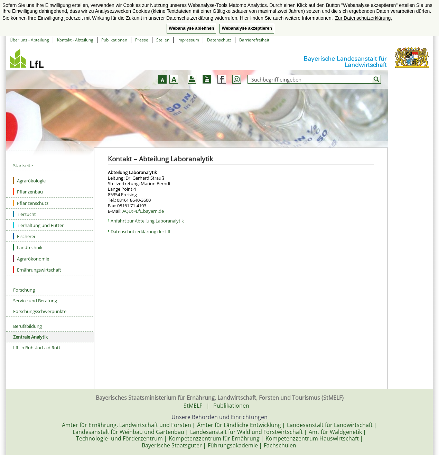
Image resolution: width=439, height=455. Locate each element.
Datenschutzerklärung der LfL (141, 231)
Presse (141, 40)
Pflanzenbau (28, 191)
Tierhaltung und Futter (38, 225)
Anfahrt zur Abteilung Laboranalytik (147, 221)
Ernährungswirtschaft (37, 269)
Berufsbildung (27, 326)
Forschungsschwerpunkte (39, 311)
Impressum (188, 40)
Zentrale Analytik (30, 337)
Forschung (24, 290)
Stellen (162, 40)
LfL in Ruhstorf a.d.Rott (36, 347)
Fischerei (24, 236)
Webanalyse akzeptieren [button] (247, 28)
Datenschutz (219, 40)
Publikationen (114, 40)
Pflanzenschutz (30, 203)
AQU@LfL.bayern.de (143, 211)
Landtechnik (28, 247)
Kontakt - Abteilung (75, 40)
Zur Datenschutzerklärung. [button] (363, 18)
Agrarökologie (29, 180)
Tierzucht (24, 214)
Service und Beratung (35, 300)
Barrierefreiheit (254, 40)
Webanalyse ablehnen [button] (191, 28)
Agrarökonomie (31, 258)
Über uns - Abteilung (29, 40)
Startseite (23, 165)
